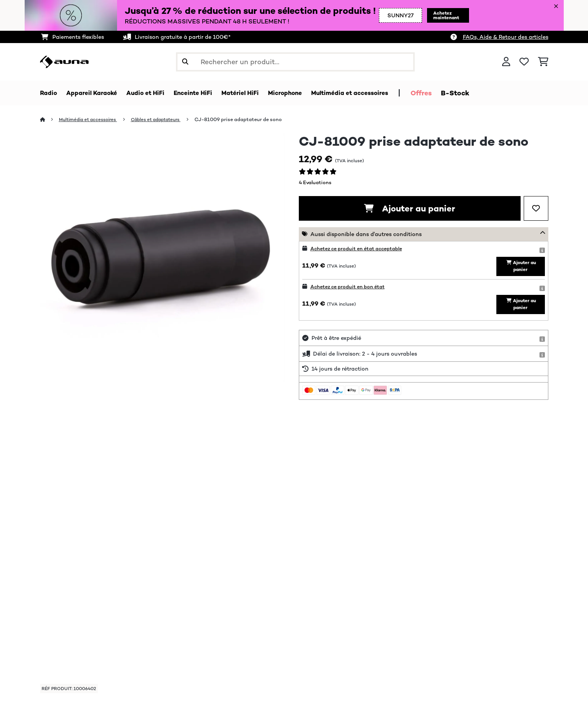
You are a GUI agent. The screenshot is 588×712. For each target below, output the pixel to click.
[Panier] (543, 62)
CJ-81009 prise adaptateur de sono (251, 119)
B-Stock (495, 93)
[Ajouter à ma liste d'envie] (536, 208)
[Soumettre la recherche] (185, 62)
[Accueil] (50, 119)
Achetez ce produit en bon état (352, 289)
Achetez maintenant (436, 15)
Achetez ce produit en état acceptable (361, 248)
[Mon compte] (506, 62)
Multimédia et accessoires (92, 119)
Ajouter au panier (409, 208)
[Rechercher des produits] (295, 62)
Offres (460, 93)
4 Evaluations (315, 183)
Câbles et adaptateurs (165, 119)
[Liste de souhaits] (524, 62)
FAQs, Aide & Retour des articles (505, 36)
